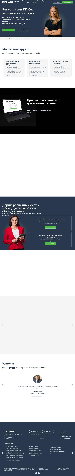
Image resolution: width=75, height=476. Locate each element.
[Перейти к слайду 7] (38, 396)
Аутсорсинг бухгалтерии (12, 448)
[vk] (36, 473)
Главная (5, 38)
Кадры (33, 1)
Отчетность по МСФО (34, 455)
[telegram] (39, 473)
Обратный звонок (67, 2)
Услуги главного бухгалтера (13, 460)
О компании (63, 431)
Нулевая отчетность (34, 448)
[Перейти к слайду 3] (34, 396)
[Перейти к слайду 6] (37, 396)
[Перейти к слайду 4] (35, 396)
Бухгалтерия (26, 1)
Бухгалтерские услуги (11, 446)
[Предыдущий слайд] (3, 325)
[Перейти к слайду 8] (39, 396)
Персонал (27, 2)
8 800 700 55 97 (57, 2)
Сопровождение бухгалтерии (13, 452)
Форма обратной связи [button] (62, 469)
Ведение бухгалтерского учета (13, 450)
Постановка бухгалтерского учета (14, 459)
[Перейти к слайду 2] (33, 396)
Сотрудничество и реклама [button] (63, 468)
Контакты (35, 4)
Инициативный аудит (55, 449)
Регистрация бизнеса (17, 38)
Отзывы (41, 438)
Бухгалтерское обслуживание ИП (14, 455)
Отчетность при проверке (35, 453)
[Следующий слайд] (72, 325)
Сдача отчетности (33, 446)
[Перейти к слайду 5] (36, 396)
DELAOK (41, 2)
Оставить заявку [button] (23, 30)
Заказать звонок (9, 30)
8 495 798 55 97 (35, 435)
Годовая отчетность (34, 452)
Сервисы (34, 2)
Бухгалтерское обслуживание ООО (15, 453)
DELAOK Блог (63, 432)
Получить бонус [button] (50, 243)
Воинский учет (41, 1)
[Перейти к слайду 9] (40, 396)
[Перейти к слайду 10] (41, 396)
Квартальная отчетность (35, 450)
